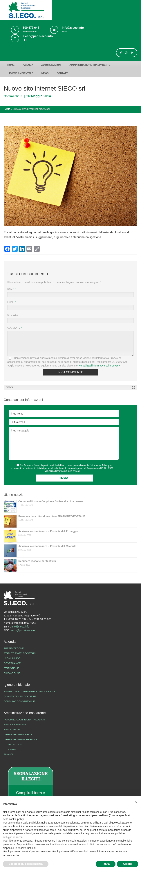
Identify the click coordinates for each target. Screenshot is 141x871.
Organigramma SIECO (18, 734)
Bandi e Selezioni (15, 724)
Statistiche (11, 668)
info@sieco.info (20, 626)
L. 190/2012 (10, 749)
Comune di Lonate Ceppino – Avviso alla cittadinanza (50, 501)
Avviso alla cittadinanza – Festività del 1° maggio (48, 531)
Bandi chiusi (12, 729)
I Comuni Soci (12, 658)
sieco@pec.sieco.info (22, 630)
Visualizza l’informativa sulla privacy (62, 471)
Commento (14, 328)
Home (11, 65)
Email (11, 302)
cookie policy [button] (16, 819)
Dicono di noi (12, 673)
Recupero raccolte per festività (37, 561)
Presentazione (14, 648)
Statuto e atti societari (20, 653)
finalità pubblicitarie (108, 829)
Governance (12, 663)
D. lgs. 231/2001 (13, 744)
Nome (11, 289)
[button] (136, 802)
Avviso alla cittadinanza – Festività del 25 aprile (47, 546)
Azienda (28, 65)
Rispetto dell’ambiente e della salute (29, 691)
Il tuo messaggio (64, 443)
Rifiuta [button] (106, 863)
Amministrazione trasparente (89, 65)
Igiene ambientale (21, 73)
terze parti (60, 822)
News (44, 73)
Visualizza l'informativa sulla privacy (99, 365)
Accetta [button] (127, 863)
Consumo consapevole (19, 701)
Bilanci (8, 754)
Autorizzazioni (51, 65)
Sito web (12, 315)
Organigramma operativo (21, 739)
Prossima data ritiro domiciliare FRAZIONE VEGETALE (51, 516)
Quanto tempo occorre (20, 696)
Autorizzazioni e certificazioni (24, 719)
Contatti (62, 73)
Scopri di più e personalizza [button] (26, 863)
